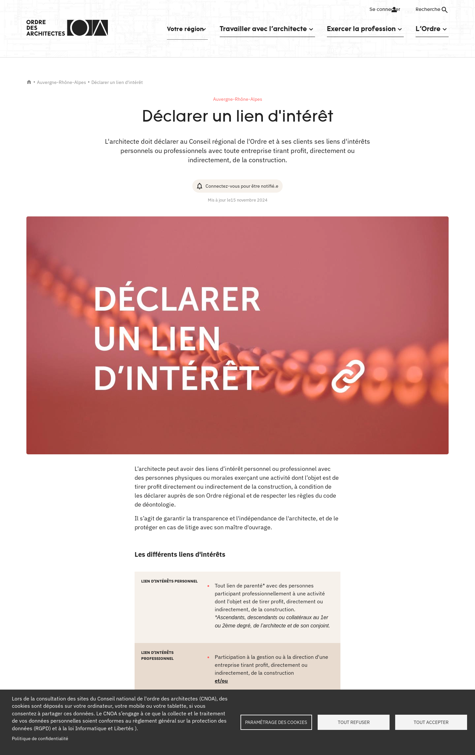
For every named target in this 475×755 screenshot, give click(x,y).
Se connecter (380, 9)
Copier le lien (213, 617)
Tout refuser (354, 722)
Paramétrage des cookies (276, 722)
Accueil (29, 82)
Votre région (180, 28)
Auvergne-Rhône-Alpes (61, 82)
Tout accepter (431, 722)
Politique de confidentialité (40, 738)
